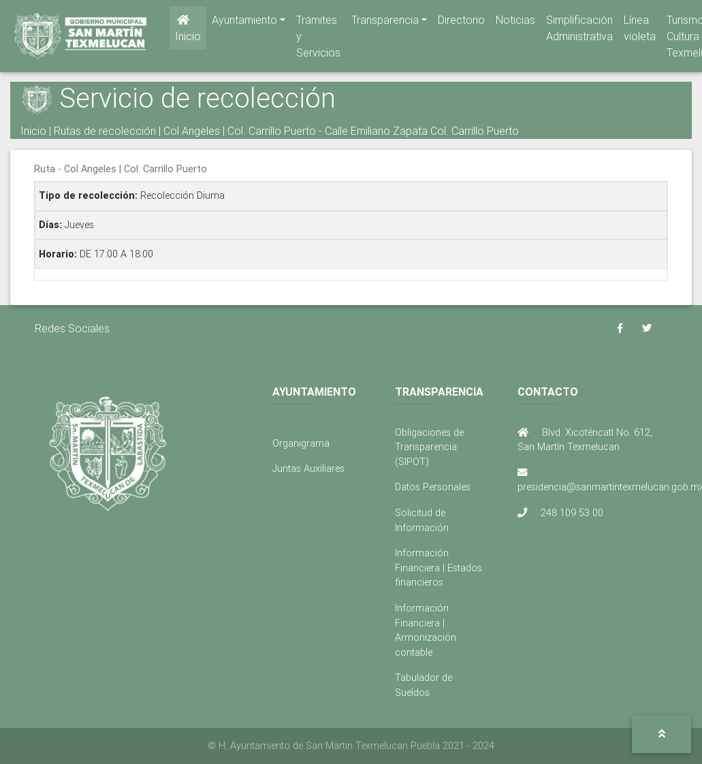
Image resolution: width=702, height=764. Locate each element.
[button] (661, 734)
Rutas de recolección (105, 131)
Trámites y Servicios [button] (318, 39)
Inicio (188, 31)
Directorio (461, 22)
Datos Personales (432, 487)
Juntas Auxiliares (308, 468)
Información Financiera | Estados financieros (438, 567)
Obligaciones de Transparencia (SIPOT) (429, 447)
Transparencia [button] (385, 22)
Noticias (515, 22)
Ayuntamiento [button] (244, 22)
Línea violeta (640, 31)
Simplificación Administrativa (579, 31)
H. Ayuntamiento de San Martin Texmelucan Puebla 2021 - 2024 (356, 745)
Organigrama (301, 443)
